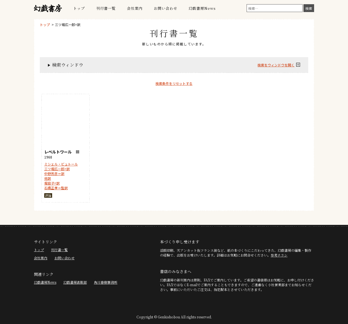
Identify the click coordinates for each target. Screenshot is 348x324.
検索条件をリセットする (174, 83)
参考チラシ (279, 255)
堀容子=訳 (52, 183)
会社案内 (135, 8)
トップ (79, 8)
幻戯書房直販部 (75, 282)
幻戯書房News (202, 8)
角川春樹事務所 (105, 282)
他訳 (47, 178)
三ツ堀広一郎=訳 (67, 24)
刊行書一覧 (106, 8)
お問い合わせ (165, 8)
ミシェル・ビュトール (61, 164)
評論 (48, 195)
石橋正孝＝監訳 (56, 187)
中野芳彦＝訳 (54, 173)
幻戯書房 (48, 8)
